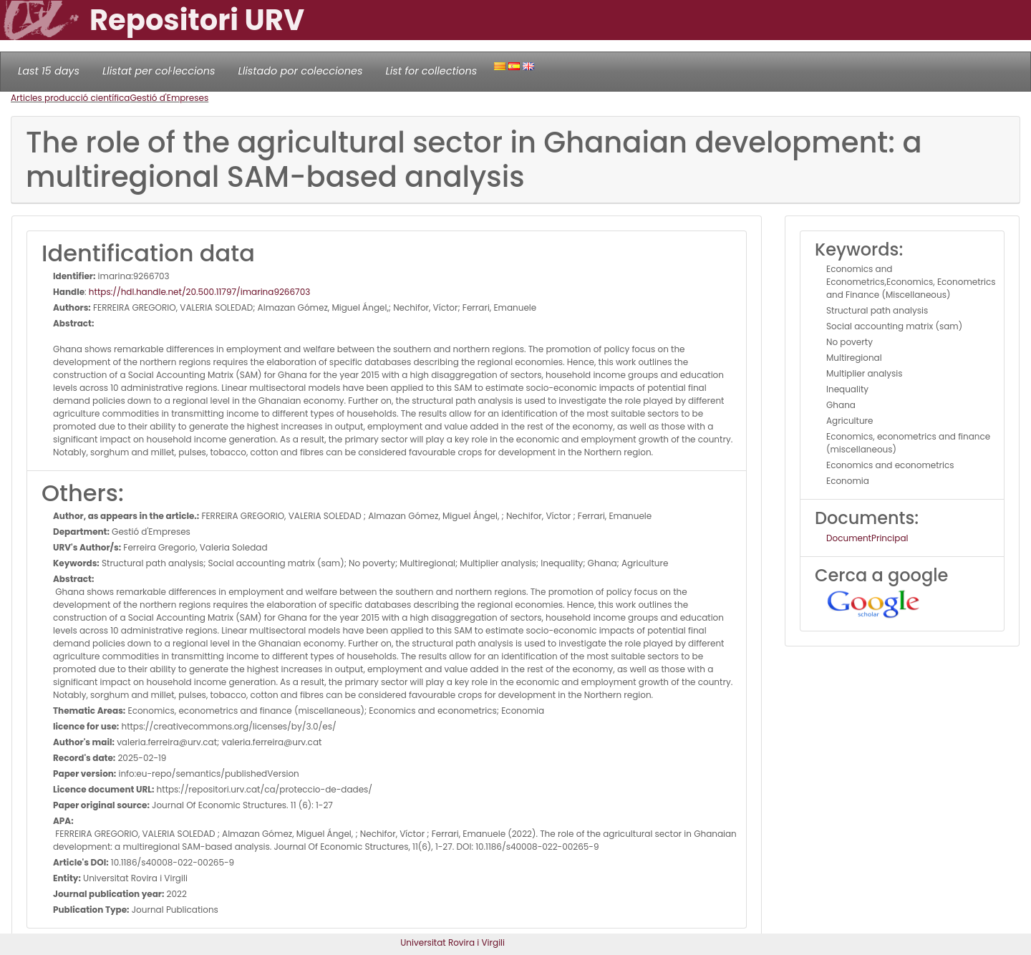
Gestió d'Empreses (169, 98)
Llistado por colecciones (300, 71)
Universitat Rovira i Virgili (452, 942)
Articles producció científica (70, 98)
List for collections (431, 71)
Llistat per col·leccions (159, 71)
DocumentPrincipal (867, 538)
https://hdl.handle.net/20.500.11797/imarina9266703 (199, 292)
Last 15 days (48, 71)
